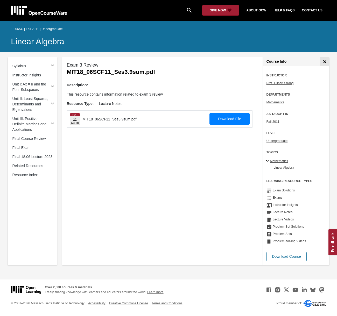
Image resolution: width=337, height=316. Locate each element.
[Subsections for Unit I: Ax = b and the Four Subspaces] (52, 87)
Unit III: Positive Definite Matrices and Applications (29, 124)
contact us (312, 10)
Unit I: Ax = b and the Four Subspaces (29, 87)
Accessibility (97, 303)
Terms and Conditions (167, 303)
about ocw (256, 10)
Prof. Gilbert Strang (280, 83)
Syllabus (19, 66)
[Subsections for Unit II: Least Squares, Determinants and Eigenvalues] (52, 104)
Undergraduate (277, 141)
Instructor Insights (26, 75)
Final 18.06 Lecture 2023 (32, 157)
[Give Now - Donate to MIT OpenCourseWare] (220, 10)
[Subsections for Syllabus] (52, 66)
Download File (229, 119)
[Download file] (75, 119)
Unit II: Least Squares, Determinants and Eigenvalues (30, 104)
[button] (286, 256)
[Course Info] (324, 61)
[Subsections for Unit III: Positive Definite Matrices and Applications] (52, 124)
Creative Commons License (128, 303)
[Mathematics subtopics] (268, 161)
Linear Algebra (37, 41)
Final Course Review (29, 139)
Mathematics (275, 102)
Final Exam (21, 148)
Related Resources (27, 166)
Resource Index (25, 175)
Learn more (155, 292)
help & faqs (283, 10)
